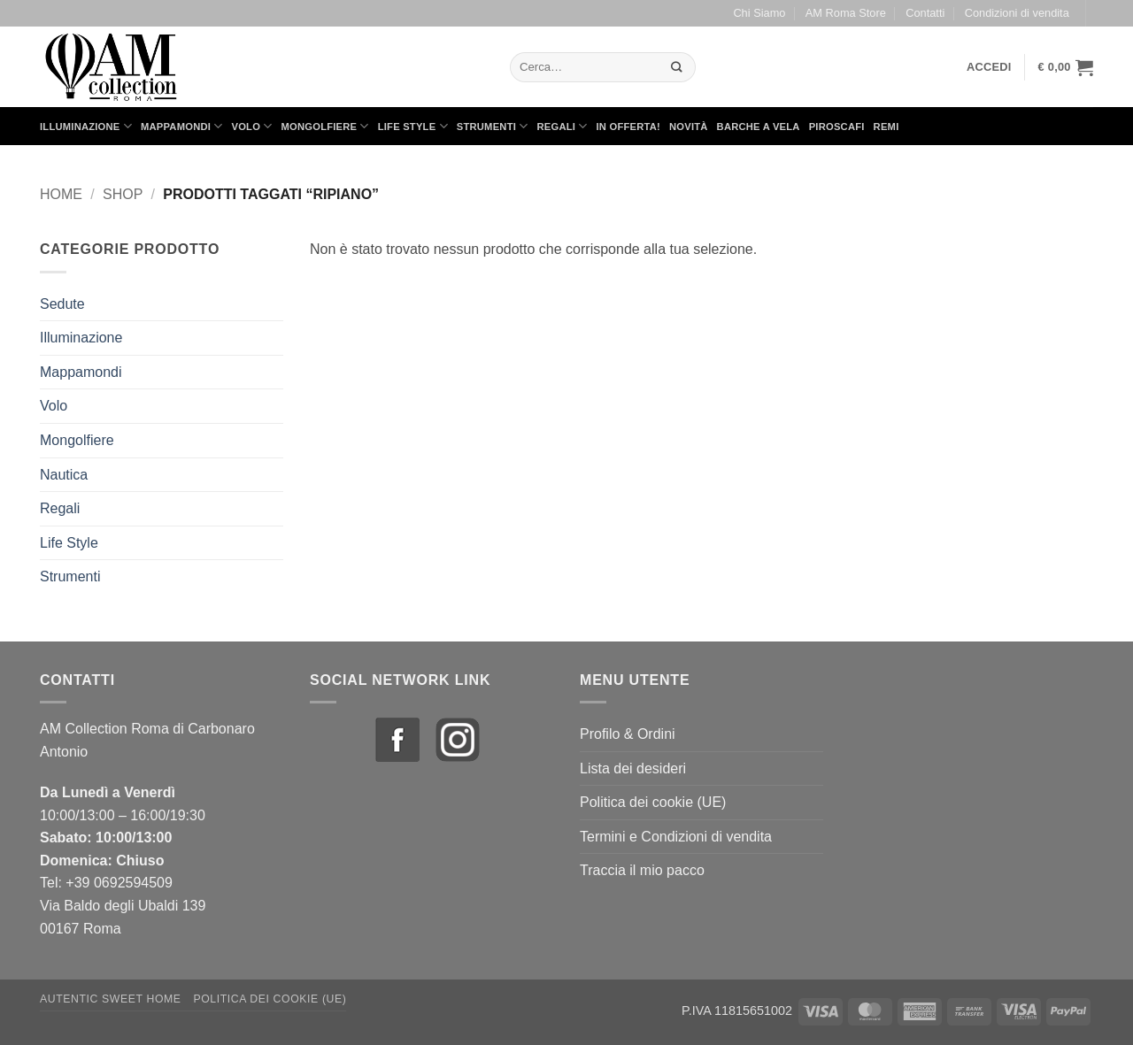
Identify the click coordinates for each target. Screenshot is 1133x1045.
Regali (561, 126)
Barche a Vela (758, 126)
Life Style (413, 126)
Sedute (62, 303)
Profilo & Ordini (627, 733)
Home (61, 194)
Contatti (925, 12)
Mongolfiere (325, 126)
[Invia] (677, 67)
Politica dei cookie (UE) (653, 802)
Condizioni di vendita (1017, 12)
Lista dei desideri (633, 768)
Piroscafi (837, 126)
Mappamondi (182, 126)
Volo (252, 126)
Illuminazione (86, 126)
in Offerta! (628, 126)
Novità (688, 126)
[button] (989, 67)
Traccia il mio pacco (642, 870)
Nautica (64, 474)
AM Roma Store (845, 12)
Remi (886, 126)
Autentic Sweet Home (110, 999)
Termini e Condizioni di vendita (676, 836)
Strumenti (492, 126)
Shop (123, 194)
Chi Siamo (759, 12)
